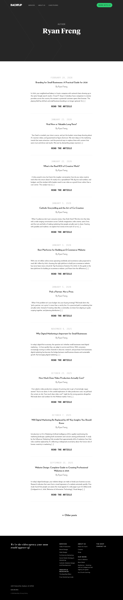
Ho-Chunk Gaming (84, 572)
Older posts (69, 515)
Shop (79, 552)
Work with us (104, 5)
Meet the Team (83, 546)
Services (31, 5)
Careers (80, 549)
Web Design (63, 552)
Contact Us (101, 546)
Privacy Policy (24, 593)
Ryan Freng (62, 87)
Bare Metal (81, 562)
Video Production (64, 546)
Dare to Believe (83, 559)
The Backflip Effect (65, 574)
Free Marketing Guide (66, 577)
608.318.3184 (14, 590)
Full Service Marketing (66, 555)
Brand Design (63, 549)
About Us (41, 5)
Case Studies (53, 5)
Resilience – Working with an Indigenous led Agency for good (85, 567)
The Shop (100, 544)
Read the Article (61, 106)
